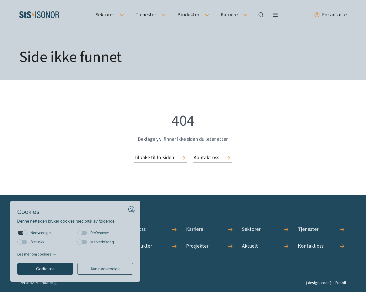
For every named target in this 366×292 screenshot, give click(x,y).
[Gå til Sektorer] (266, 229)
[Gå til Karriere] (210, 229)
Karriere (229, 14)
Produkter (188, 14)
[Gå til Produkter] (154, 246)
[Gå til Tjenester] (322, 229)
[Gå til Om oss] (154, 229)
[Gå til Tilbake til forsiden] (160, 157)
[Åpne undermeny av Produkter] (206, 14)
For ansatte (330, 14)
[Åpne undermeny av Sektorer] (121, 14)
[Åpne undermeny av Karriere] (245, 14)
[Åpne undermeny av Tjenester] (163, 14)
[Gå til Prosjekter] (210, 246)
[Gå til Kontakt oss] (212, 157)
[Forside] (39, 14)
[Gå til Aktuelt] (266, 246)
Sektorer (105, 14)
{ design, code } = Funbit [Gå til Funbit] (326, 283)
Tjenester (145, 14)
